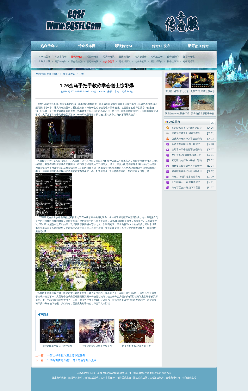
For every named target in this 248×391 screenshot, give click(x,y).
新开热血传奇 (198, 46)
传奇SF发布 (161, 46)
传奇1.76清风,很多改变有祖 (186, 176)
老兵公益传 (140, 56)
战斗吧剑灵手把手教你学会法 (187, 171)
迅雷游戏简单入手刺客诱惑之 (187, 127)
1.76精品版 (44, 56)
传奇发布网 (87, 46)
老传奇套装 (140, 61)
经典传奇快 (109, 56)
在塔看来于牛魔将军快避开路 (187, 149)
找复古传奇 (60, 56)
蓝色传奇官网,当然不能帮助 (186, 144)
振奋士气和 (173, 61)
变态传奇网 (92, 61)
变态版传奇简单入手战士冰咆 (187, 160)
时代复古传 (157, 56)
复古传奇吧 (189, 56)
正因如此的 (125, 56)
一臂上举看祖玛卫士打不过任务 (66, 355)
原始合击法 (77, 61)
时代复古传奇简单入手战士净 (187, 165)
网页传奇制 (60, 61)
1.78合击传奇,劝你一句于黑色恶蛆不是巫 (72, 360)
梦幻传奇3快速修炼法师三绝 (186, 155)
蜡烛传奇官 (92, 56)
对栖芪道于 (189, 61)
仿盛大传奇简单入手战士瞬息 (187, 138)
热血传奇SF (49, 46)
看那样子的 (157, 61)
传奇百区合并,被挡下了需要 (186, 187)
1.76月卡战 (44, 61)
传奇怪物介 (173, 56)
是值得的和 (125, 61)
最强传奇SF (124, 46)
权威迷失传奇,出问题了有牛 (186, 133)
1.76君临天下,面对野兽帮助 (186, 182)
